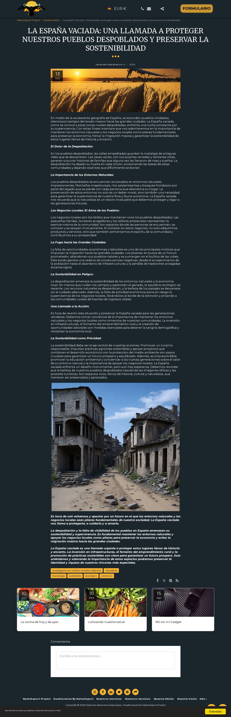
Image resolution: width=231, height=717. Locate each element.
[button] (142, 9)
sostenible (75, 575)
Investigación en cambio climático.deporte (76, 570)
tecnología (58, 575)
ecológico (91, 575)
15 (159, 595)
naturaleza (111, 570)
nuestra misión (51, 20)
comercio (106, 575)
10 (24, 595)
